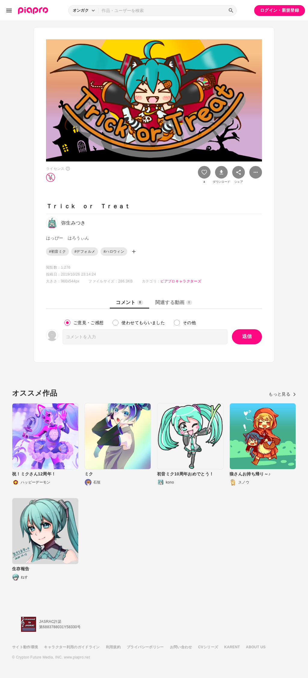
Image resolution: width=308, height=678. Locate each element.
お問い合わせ (181, 647)
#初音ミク (57, 251)
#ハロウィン (113, 251)
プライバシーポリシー (145, 647)
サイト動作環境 (25, 647)
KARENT (232, 647)
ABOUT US (256, 647)
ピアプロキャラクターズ (180, 281)
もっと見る (282, 394)
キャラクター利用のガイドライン (72, 647)
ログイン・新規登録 (279, 10)
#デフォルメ (84, 251)
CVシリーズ (208, 647)
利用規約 (113, 647)
